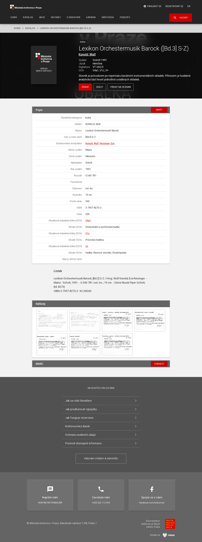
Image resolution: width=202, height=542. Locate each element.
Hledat (180, 18)
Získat (85, 87)
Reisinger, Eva (107, 143)
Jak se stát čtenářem (78, 400)
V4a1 (88, 220)
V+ (86, 246)
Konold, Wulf (87, 54)
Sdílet (99, 87)
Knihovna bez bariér (77, 426)
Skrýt (159, 110)
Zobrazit (159, 364)
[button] (43, 65)
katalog (30, 28)
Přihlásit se (152, 6)
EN (188, 6)
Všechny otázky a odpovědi (101, 458)
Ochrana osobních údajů (80, 434)
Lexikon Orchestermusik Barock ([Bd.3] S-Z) (65, 28)
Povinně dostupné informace (83, 443)
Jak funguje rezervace (79, 417)
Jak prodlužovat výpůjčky (81, 409)
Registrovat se (174, 6)
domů (17, 28)
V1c (87, 233)
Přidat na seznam (120, 87)
